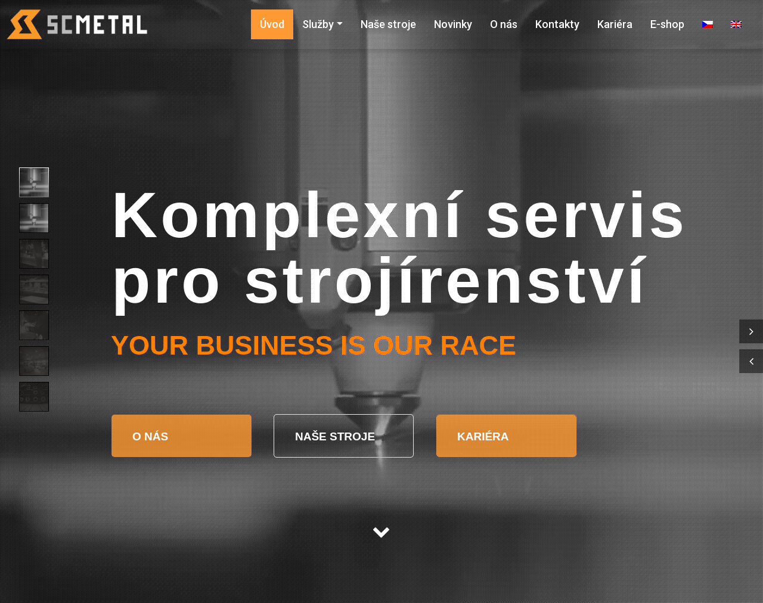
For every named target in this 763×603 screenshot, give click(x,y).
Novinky (453, 24)
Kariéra (614, 24)
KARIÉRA (483, 436)
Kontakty (557, 24)
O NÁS (151, 436)
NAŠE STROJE (336, 436)
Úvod (272, 24)
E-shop (667, 24)
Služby (318, 24)
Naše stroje (388, 24)
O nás (503, 24)
